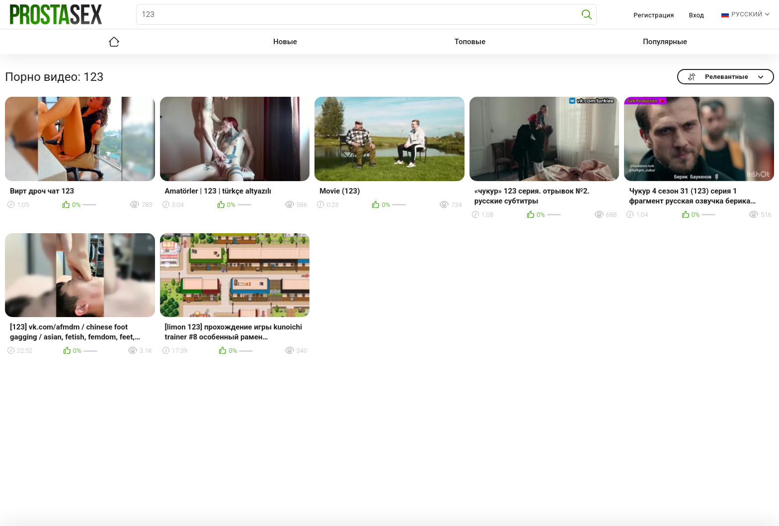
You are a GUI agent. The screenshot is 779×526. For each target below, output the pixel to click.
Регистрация (653, 15)
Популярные (665, 41)
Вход (696, 15)
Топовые (470, 41)
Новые (285, 41)
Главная (113, 42)
